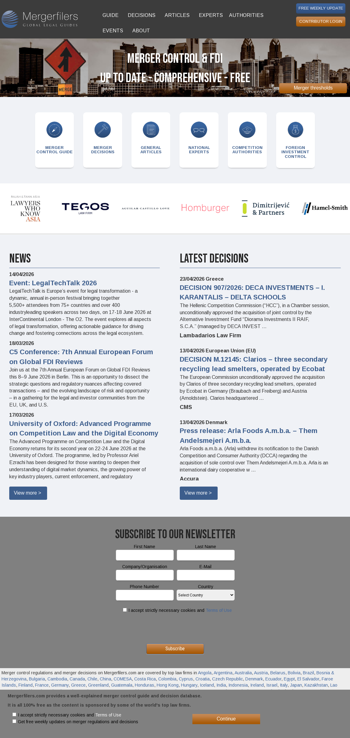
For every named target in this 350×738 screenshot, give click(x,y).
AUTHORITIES (246, 15)
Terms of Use (219, 610)
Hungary (189, 685)
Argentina (223, 672)
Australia (243, 672)
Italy (284, 685)
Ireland (257, 685)
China (105, 678)
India (221, 685)
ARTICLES (177, 15)
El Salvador (308, 678)
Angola (204, 672)
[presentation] (175, 628)
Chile (92, 678)
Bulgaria (37, 678)
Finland (25, 685)
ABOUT (141, 30)
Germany (60, 685)
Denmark (254, 678)
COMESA (123, 678)
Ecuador (273, 678)
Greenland (98, 685)
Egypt (289, 678)
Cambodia (57, 678)
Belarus (277, 672)
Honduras (144, 685)
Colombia (167, 678)
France (42, 685)
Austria (261, 672)
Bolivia (294, 672)
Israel (271, 685)
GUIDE (111, 15)
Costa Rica (145, 678)
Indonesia (238, 685)
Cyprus (186, 678)
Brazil (308, 672)
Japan (296, 685)
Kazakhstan (316, 685)
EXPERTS (211, 15)
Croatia (202, 678)
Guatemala (121, 685)
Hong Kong (168, 685)
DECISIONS (141, 15)
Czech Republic (227, 678)
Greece (78, 685)
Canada (77, 678)
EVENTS (113, 30)
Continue (226, 718)
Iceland (207, 685)
